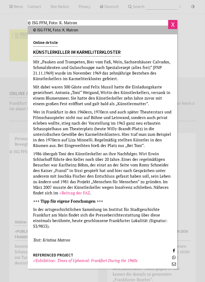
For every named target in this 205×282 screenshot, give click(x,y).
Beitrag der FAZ (76, 192)
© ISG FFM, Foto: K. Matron (52, 22)
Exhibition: (86, 260)
